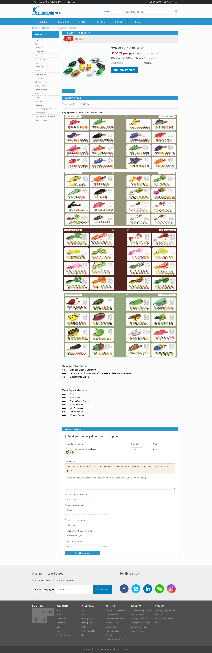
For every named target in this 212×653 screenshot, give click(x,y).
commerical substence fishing (45, 116)
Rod (36, 40)
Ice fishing (38, 105)
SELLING (82, 21)
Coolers (37, 97)
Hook (37, 63)
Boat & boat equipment (43, 109)
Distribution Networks (115, 610)
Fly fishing (38, 101)
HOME (35, 28)
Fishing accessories (41, 90)
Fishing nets (39, 67)
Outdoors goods (40, 113)
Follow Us (37, 605)
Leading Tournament (115, 639)
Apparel (37, 71)
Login (73, 2)
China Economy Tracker (141, 610)
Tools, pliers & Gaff (41, 86)
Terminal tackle (40, 59)
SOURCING (42, 21)
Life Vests (38, 82)
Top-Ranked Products (140, 622)
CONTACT (137, 21)
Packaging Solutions (42, 120)
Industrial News (137, 614)
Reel (36, 44)
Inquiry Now (124, 69)
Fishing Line (39, 48)
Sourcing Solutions (139, 618)
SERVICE (118, 21)
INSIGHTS (101, 21)
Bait (36, 55)
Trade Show (63, 21)
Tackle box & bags (41, 74)
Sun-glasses (39, 78)
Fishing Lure (39, 52)
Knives (37, 93)
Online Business (113, 614)
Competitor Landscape (116, 618)
